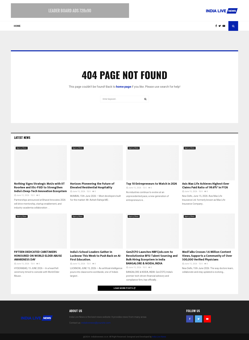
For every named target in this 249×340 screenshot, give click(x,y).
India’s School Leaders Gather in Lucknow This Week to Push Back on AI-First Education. (95, 256)
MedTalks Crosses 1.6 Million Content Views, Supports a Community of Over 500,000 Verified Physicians (207, 256)
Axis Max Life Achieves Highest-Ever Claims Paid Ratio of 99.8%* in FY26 (205, 185)
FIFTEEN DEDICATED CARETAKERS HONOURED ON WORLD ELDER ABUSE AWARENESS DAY (38, 256)
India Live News (159, 337)
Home (17, 26)
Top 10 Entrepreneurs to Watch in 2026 (151, 183)
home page (123, 86)
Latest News (22, 137)
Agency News (22, 148)
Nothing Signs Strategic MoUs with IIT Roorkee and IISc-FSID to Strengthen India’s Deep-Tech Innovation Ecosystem (40, 187)
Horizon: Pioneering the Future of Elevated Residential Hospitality (92, 185)
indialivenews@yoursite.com (96, 322)
